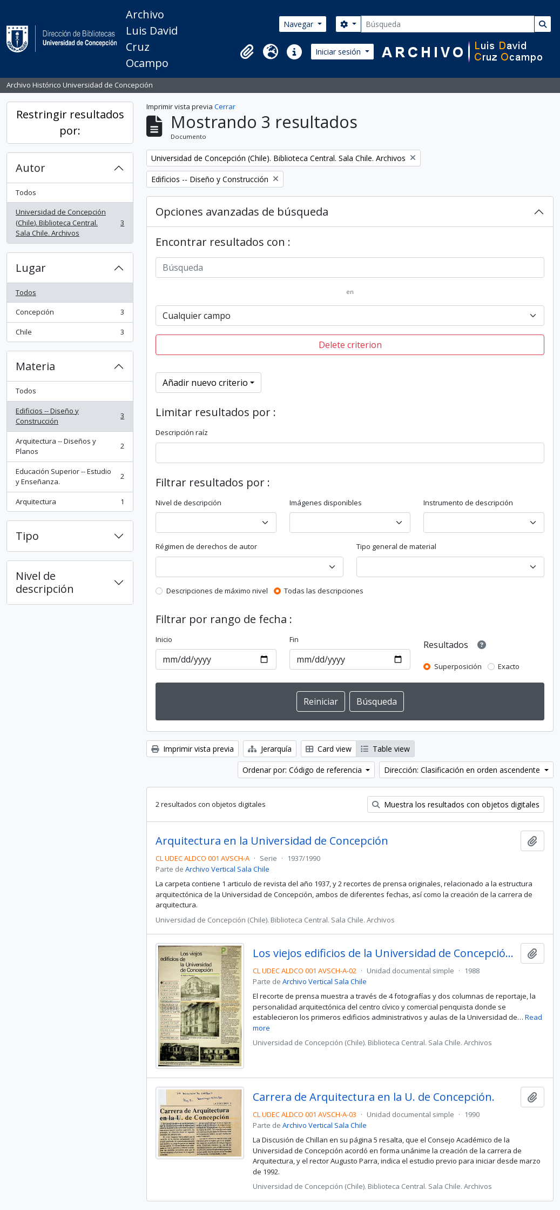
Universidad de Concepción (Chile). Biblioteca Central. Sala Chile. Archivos (69, 222)
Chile (69, 334)
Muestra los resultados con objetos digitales (455, 804)
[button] (247, 52)
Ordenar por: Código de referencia (303, 770)
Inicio (164, 639)
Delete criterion (350, 345)
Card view (329, 749)
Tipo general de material (396, 546)
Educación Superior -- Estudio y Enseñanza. (69, 476)
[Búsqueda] (448, 24)
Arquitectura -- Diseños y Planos (69, 446)
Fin (294, 639)
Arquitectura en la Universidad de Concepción (272, 840)
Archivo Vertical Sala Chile (227, 869)
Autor (30, 168)
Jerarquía (270, 749)
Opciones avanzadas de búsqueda (242, 211)
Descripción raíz (182, 432)
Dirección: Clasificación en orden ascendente (463, 770)
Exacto (508, 666)
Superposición (458, 666)
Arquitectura (69, 504)
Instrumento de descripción (468, 502)
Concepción (69, 314)
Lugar (31, 267)
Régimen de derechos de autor (206, 546)
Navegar (299, 24)
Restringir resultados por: (70, 122)
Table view (385, 749)
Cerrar (224, 106)
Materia (35, 366)
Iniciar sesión (339, 51)
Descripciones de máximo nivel (217, 591)
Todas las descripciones (323, 591)
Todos (26, 192)
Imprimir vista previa (192, 749)
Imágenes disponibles (325, 502)
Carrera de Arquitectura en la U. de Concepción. (374, 1097)
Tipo (27, 536)
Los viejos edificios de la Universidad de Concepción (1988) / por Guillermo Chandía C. (384, 953)
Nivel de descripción (45, 582)
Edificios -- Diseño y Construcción (69, 416)
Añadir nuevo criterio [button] (205, 383)
